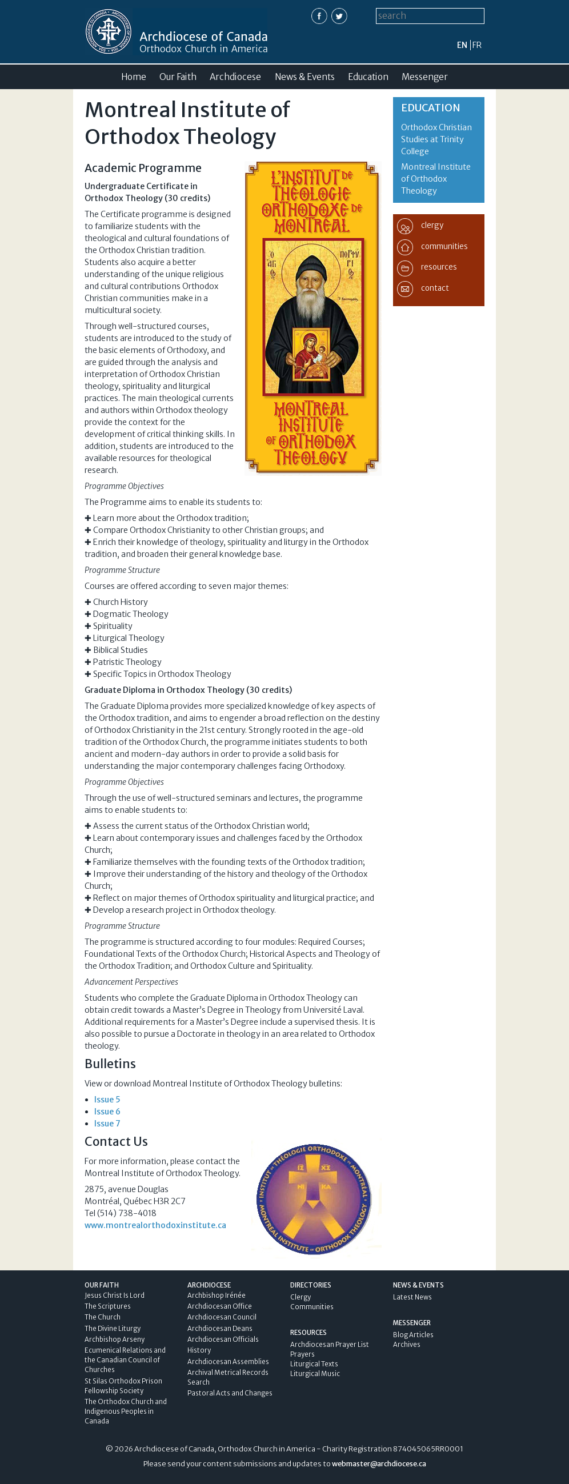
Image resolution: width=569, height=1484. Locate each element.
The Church (103, 1317)
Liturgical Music (315, 1374)
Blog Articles (413, 1335)
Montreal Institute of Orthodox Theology (436, 179)
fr (477, 45)
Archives (406, 1345)
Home (133, 77)
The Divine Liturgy (113, 1329)
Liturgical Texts (314, 1364)
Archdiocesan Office (219, 1306)
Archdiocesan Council (222, 1317)
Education (368, 77)
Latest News (412, 1297)
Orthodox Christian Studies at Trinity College (436, 139)
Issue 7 (107, 1123)
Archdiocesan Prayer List (329, 1345)
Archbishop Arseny (115, 1339)
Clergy (300, 1297)
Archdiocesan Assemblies (228, 1362)
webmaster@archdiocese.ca (379, 1463)
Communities (312, 1307)
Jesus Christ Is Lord (115, 1295)
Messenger (425, 77)
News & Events (305, 77)
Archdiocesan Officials (223, 1339)
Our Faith (178, 77)
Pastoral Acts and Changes (230, 1393)
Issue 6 (107, 1111)
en (462, 45)
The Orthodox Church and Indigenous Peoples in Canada (126, 1411)
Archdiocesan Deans (220, 1329)
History (199, 1350)
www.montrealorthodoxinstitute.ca (155, 1225)
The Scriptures (108, 1306)
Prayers (302, 1354)
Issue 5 (107, 1099)
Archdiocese (235, 77)
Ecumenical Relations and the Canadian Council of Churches (125, 1360)
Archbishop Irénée (216, 1295)
